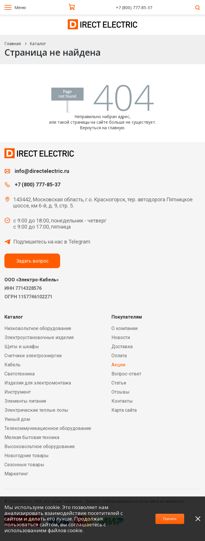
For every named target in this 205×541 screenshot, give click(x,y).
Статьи (118, 383)
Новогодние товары (26, 455)
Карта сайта (124, 410)
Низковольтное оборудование (37, 328)
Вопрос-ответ (126, 374)
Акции (118, 365)
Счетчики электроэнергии (33, 355)
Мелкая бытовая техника (31, 437)
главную (116, 127)
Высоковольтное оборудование (39, 446)
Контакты (122, 401)
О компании (124, 328)
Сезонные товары (24, 464)
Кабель (12, 365)
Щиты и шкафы (21, 346)
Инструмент (17, 392)
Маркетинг (16, 474)
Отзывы (120, 392)
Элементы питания (25, 401)
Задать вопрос (32, 261)
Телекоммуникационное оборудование (47, 428)
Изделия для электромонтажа (37, 383)
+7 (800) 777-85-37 (134, 7)
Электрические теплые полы (36, 410)
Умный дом (17, 419)
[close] (198, 518)
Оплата (119, 355)
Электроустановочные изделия (39, 337)
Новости (120, 337)
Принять (161, 518)
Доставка (122, 346)
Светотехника (19, 374)
